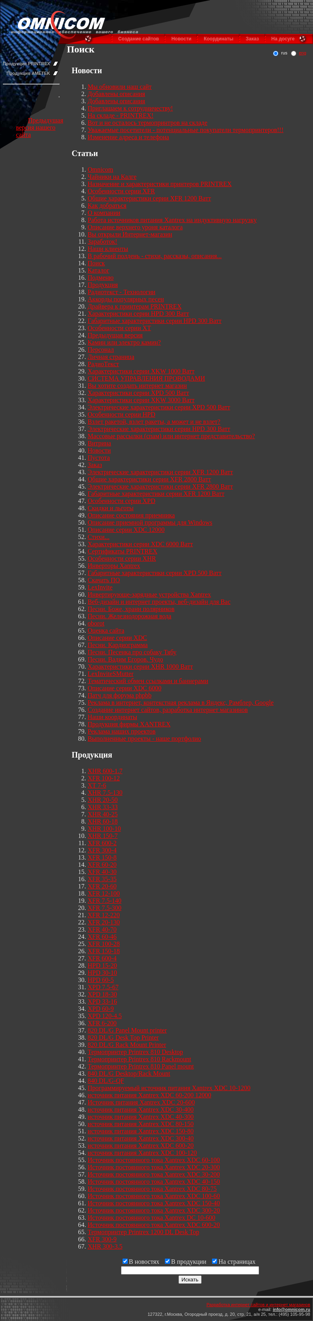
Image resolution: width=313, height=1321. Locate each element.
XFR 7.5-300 (104, 907)
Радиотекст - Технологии (121, 292)
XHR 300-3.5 (105, 1246)
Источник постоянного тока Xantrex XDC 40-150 (154, 1181)
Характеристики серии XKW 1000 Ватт (141, 371)
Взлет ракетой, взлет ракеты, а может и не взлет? (154, 421)
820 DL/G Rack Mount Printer (127, 1044)
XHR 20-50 (103, 799)
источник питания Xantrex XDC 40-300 (141, 1116)
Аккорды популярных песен (126, 299)
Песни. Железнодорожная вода (130, 616)
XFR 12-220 (104, 915)
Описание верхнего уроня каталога (135, 227)
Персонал (101, 349)
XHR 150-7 (103, 835)
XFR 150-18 (104, 951)
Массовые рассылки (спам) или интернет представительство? (171, 436)
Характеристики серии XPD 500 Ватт (138, 392)
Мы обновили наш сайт (120, 86)
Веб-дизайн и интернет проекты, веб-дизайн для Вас (159, 601)
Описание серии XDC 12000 (126, 529)
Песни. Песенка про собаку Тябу (132, 652)
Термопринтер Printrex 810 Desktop (135, 1051)
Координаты (218, 39)
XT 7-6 (97, 785)
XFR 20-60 (102, 886)
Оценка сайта (106, 630)
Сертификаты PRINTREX (122, 551)
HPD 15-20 (102, 965)
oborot (96, 623)
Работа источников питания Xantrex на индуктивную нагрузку (172, 219)
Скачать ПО (104, 580)
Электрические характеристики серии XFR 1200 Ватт (160, 472)
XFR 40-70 (102, 929)
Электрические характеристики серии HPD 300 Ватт (159, 428)
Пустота (99, 457)
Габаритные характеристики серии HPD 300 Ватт (155, 320)
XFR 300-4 (102, 850)
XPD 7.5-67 (103, 987)
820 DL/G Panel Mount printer (127, 1030)
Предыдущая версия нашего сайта (39, 127)
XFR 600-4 (102, 958)
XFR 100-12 (104, 778)
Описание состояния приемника (131, 515)
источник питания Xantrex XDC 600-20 (141, 1145)
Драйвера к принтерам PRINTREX (135, 306)
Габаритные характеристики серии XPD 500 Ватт (155, 572)
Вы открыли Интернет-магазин (130, 234)
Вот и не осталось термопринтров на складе (148, 122)
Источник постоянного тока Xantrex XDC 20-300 (154, 1167)
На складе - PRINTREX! (121, 115)
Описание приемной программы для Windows (150, 522)
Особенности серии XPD (121, 500)
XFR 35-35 (102, 879)
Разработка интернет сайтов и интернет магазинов (258, 1304)
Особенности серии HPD (121, 414)
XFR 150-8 (102, 857)
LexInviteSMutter (111, 673)
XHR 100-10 (104, 828)
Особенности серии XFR (121, 191)
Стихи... (99, 536)
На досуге (283, 39)
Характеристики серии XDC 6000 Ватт (140, 544)
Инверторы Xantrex (114, 565)
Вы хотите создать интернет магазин (137, 385)
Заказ (252, 39)
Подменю (101, 277)
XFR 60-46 (102, 936)
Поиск (96, 263)
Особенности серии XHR (122, 558)
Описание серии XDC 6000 (125, 688)
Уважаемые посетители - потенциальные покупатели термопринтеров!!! (185, 129)
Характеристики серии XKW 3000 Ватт (141, 400)
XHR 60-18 (103, 821)
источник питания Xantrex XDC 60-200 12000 (150, 1095)
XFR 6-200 (102, 1023)
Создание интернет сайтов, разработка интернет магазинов (168, 709)
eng (302, 52)
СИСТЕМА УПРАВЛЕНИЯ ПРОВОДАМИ (146, 378)
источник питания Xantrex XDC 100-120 (142, 1152)
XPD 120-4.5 (105, 1015)
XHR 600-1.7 (105, 771)
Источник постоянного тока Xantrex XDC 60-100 (154, 1160)
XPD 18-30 (102, 994)
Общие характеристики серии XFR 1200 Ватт (149, 198)
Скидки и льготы (111, 508)
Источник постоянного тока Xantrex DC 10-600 (152, 1217)
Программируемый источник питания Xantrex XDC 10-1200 (169, 1087)
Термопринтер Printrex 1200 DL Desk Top (143, 1232)
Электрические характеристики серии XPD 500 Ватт (159, 407)
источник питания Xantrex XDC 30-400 (141, 1109)
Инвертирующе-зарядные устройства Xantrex (149, 594)
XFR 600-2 (102, 843)
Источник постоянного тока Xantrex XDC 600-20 (154, 1224)
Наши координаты (112, 717)
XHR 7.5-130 (105, 792)
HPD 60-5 (101, 979)
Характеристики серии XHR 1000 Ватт (140, 666)
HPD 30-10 (102, 972)
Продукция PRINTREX (26, 63)
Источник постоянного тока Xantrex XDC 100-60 (154, 1196)
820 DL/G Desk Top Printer (123, 1037)
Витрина (99, 443)
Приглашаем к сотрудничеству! (130, 108)
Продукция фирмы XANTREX (129, 724)
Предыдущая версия (115, 335)
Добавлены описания (116, 93)
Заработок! (102, 241)
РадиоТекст (103, 364)
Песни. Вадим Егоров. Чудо (125, 659)
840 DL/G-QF (106, 1080)
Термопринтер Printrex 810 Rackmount (139, 1059)
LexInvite (100, 587)
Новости (181, 39)
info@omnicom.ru (291, 1309)
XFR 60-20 (102, 864)
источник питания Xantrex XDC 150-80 (141, 1131)
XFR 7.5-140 (104, 900)
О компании (104, 212)
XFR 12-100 (104, 893)
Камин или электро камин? (124, 342)
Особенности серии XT (119, 328)
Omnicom (100, 169)
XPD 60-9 (101, 1008)
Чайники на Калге (112, 176)
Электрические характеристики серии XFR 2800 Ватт (160, 486)
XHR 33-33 (103, 807)
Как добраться (107, 205)
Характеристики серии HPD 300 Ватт (138, 313)
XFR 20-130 (104, 922)
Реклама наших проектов (122, 731)
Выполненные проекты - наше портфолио (144, 738)
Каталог (98, 270)
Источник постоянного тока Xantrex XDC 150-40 (154, 1203)
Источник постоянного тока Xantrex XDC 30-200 (154, 1174)
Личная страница (111, 356)
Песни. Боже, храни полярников (131, 608)
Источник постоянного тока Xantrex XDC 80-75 (152, 1188)
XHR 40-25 (103, 814)
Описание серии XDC (117, 637)
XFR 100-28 (104, 943)
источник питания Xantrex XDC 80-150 (141, 1124)
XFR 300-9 (102, 1239)
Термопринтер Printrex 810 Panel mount (141, 1066)
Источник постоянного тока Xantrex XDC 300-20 (154, 1210)
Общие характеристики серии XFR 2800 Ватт (149, 479)
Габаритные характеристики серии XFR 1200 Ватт (156, 493)
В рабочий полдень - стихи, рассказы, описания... (155, 256)
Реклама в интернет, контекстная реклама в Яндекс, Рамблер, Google (181, 702)
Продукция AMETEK (28, 73)
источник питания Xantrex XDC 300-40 (141, 1138)
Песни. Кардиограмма (118, 644)
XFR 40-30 (102, 871)
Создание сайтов (138, 39)
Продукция (103, 284)
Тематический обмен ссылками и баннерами (148, 681)
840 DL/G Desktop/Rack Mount (129, 1073)
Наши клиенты (108, 248)
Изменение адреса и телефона (128, 137)
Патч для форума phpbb (120, 695)
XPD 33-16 (102, 1001)
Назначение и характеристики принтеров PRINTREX (160, 183)
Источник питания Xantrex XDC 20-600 (141, 1102)
